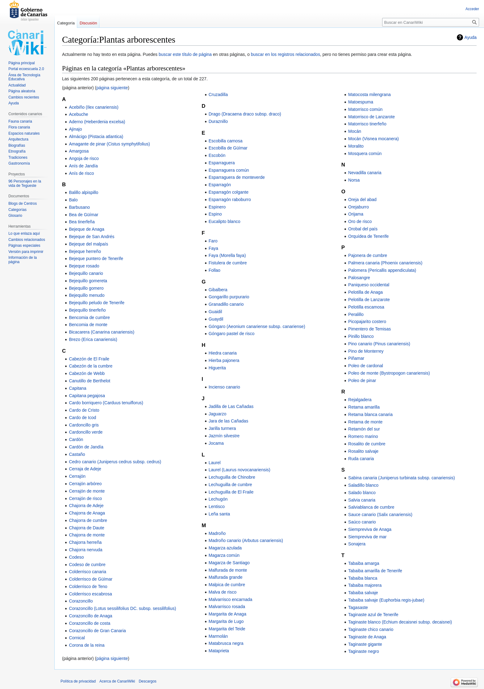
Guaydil (216, 319)
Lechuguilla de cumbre (230, 484)
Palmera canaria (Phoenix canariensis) (385, 262)
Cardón (76, 439)
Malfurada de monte (228, 570)
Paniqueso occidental (368, 284)
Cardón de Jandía (86, 446)
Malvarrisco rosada (227, 606)
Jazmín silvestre (224, 435)
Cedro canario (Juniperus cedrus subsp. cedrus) (115, 461)
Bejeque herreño (85, 251)
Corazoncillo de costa (89, 623)
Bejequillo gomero (86, 288)
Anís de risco (81, 173)
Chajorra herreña (85, 542)
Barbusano (79, 207)
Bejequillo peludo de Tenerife (96, 302)
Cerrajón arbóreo (85, 483)
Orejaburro (358, 206)
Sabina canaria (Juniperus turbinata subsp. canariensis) (401, 477)
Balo (73, 199)
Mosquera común (365, 153)
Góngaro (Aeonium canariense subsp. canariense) (257, 326)
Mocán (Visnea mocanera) (373, 138)
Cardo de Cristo (84, 410)
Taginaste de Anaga (367, 636)
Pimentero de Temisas (369, 328)
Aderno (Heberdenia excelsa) (97, 121)
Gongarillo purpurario (229, 296)
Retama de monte (365, 421)
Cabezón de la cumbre (90, 365)
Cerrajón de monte (87, 491)
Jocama (216, 443)
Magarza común (224, 555)
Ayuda (471, 37)
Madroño (217, 533)
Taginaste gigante (365, 644)
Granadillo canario (226, 304)
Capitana (77, 388)
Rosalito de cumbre (367, 443)
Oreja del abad (362, 199)
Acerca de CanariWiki (117, 681)
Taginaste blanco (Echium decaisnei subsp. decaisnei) (400, 622)
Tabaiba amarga (363, 563)
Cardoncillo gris (83, 424)
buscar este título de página (185, 54)
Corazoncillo (81, 601)
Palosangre (359, 277)
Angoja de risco (84, 158)
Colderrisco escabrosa (90, 593)
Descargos (147, 681)
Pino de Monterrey (365, 351)
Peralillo (356, 314)
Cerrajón (77, 476)
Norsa (354, 180)
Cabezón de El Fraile (89, 358)
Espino (215, 214)
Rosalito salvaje (363, 451)
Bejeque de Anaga (86, 229)
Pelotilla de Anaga (365, 292)
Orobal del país (363, 228)
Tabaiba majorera (365, 585)
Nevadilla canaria (364, 172)
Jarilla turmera (222, 428)
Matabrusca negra (226, 643)
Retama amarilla (364, 407)
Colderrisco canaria (87, 571)
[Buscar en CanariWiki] (430, 22)
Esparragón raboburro (230, 199)
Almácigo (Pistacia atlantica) (96, 136)
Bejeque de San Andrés (91, 236)
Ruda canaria (361, 458)
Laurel (215, 462)
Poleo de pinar (362, 380)
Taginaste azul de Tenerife (373, 614)
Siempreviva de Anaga (369, 529)
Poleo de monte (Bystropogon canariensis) (389, 373)
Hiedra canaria (223, 353)
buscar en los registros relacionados (285, 54)
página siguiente (112, 87)
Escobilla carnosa (226, 140)
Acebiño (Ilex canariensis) (93, 107)
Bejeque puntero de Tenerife (96, 258)
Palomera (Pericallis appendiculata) (382, 270)
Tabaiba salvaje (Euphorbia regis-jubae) (386, 600)
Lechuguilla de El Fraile (231, 491)
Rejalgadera (360, 399)
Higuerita (217, 367)
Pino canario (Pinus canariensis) (379, 343)
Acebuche (78, 114)
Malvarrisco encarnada (230, 599)
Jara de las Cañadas (228, 420)
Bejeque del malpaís (88, 244)
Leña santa (219, 513)
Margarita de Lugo (226, 621)
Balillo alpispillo (83, 192)
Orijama (355, 214)
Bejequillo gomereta (88, 280)
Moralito (356, 146)
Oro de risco (360, 221)
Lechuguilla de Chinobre (232, 477)
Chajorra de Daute (86, 527)
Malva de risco (222, 592)
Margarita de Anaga (227, 613)
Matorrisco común (365, 109)
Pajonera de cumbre (367, 255)
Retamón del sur (364, 428)
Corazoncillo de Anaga (90, 615)
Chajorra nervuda (85, 549)
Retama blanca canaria (370, 414)
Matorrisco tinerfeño (367, 123)
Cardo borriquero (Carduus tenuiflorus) (106, 402)
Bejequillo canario (86, 273)
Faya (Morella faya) (227, 255)
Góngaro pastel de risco (232, 333)
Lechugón (218, 499)
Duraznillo (218, 121)
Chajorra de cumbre (88, 520)
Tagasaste (358, 607)
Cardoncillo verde (85, 432)
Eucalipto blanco (224, 221)
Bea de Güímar (83, 214)
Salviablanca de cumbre (371, 507)
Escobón (217, 155)
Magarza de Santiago (229, 562)
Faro (213, 240)
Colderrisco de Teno (88, 586)
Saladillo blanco (363, 485)
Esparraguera (222, 162)
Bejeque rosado (84, 265)
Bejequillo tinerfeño (87, 310)
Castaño (77, 454)
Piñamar (356, 358)
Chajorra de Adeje (86, 505)
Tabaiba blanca (362, 578)
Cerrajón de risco (85, 498)
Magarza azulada (225, 547)
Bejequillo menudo (86, 295)
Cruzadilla (218, 94)
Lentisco (217, 506)
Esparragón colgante (228, 192)
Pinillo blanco (361, 336)
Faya (213, 248)
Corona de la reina (86, 645)
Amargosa (79, 151)
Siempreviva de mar (367, 536)
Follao (214, 270)
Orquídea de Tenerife (368, 236)
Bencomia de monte (88, 324)
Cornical (77, 637)
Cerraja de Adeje (85, 468)
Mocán (354, 131)
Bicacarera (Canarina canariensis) (101, 332)
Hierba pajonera (224, 360)
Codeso (76, 557)
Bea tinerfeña (81, 221)
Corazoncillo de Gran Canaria (97, 630)
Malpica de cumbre (227, 584)
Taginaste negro (363, 651)
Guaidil (215, 311)
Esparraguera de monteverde (237, 177)
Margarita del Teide (227, 628)
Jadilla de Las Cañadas (231, 406)
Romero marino (363, 436)
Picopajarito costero (367, 321)
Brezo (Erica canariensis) (93, 339)
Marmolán (218, 636)
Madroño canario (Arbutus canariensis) (246, 540)
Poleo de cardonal (365, 365)
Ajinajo (75, 129)
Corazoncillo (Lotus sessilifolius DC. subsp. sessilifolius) (122, 608)
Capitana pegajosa (87, 395)
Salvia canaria (361, 500)
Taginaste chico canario (370, 629)
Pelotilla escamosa (366, 307)
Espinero (217, 206)
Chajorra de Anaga (87, 512)
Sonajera (356, 543)
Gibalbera (218, 289)
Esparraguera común (229, 170)
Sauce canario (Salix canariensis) (380, 514)
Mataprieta (219, 650)
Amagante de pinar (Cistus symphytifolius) (109, 143)
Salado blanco (362, 492)
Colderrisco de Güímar (90, 579)
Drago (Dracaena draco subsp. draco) (245, 113)
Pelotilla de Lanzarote (369, 299)
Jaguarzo (218, 413)
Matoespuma (360, 101)
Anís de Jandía (83, 165)
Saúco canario (362, 521)
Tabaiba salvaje (363, 592)
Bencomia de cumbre (89, 317)
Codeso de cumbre (87, 564)
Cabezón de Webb (87, 373)
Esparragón (220, 184)
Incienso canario (224, 386)
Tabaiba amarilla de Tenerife (375, 570)
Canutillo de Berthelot (89, 380)
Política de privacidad (78, 681)
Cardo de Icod (82, 417)
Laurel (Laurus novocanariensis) (239, 469)
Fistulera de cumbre (228, 262)
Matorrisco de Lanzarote (371, 116)
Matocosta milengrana (369, 94)
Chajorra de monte (87, 534)
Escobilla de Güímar (228, 147)
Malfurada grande (226, 577)
